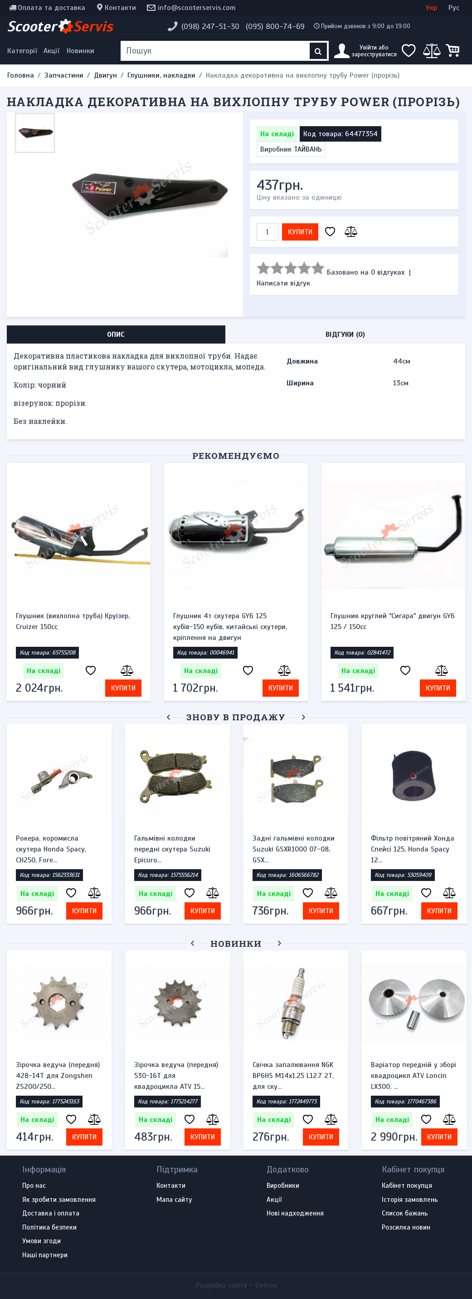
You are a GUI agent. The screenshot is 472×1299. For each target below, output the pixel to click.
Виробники (283, 1186)
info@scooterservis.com (197, 7)
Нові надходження (295, 1213)
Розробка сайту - (236, 1285)
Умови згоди (41, 1241)
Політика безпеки (49, 1227)
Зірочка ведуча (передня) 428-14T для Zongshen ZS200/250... (58, 1075)
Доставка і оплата (50, 1213)
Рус (453, 7)
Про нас (34, 1186)
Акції (51, 50)
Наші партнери (45, 1255)
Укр (431, 7)
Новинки (80, 50)
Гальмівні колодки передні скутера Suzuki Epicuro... (172, 849)
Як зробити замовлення (59, 1200)
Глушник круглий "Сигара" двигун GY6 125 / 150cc (393, 621)
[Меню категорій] (23, 51)
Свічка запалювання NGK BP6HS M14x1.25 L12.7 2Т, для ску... (293, 1075)
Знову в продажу (235, 717)
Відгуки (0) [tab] (345, 334)
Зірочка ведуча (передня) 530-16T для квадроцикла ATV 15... (176, 1075)
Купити (300, 231)
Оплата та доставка (51, 7)
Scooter (60, 26)
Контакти (120, 7)
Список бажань (405, 1213)
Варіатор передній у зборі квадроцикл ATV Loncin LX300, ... (413, 1075)
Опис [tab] (116, 334)
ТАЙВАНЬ (308, 149)
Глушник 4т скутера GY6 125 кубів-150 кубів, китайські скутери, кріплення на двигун (230, 626)
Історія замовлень (410, 1200)
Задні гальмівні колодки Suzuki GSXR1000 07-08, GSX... (294, 849)
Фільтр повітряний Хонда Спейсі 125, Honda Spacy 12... (412, 849)
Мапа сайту (174, 1200)
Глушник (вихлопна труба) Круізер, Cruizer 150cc (73, 621)
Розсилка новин (406, 1227)
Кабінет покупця (407, 1186)
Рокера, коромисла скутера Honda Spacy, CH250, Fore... (51, 849)
